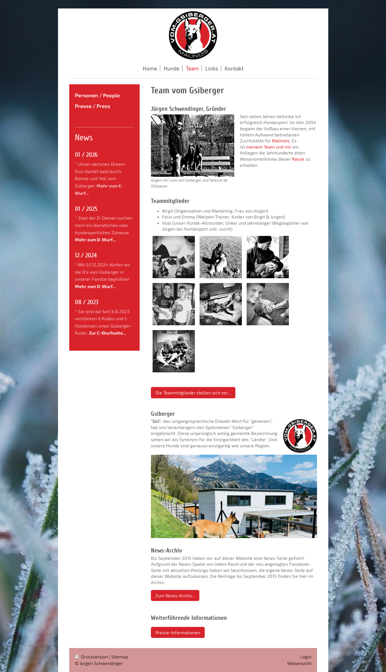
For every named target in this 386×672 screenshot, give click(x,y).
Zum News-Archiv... (175, 595)
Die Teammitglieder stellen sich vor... (193, 392)
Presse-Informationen (177, 632)
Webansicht (299, 663)
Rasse (298, 159)
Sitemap (119, 656)
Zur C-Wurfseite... (107, 332)
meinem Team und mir (268, 146)
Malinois (280, 140)
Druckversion (92, 656)
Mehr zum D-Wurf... (95, 239)
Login (305, 656)
